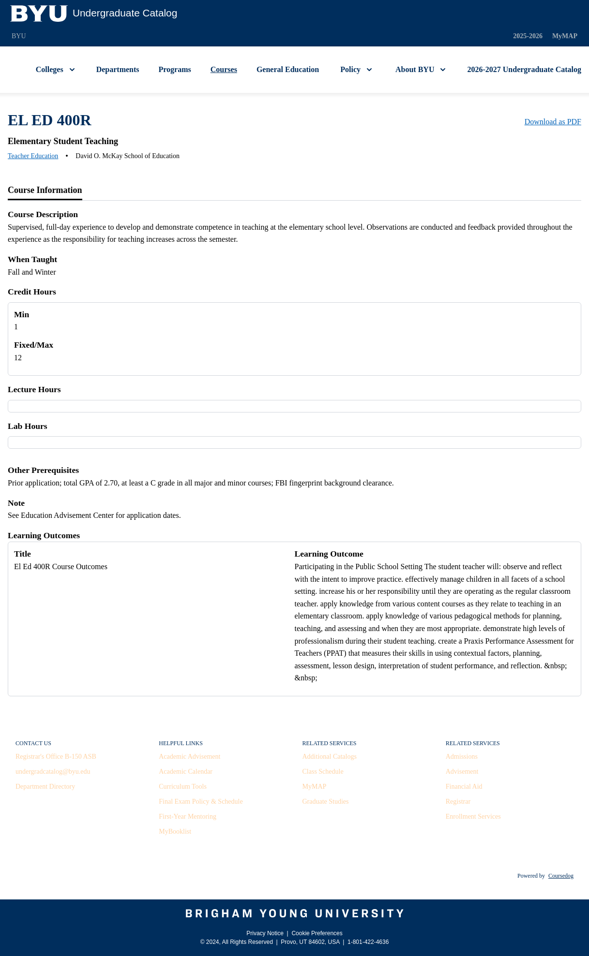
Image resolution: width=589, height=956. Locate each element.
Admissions (462, 756)
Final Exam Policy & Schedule (200, 801)
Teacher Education (33, 156)
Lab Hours (27, 426)
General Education (288, 69)
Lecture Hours (34, 389)
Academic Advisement (189, 756)
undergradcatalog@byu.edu (53, 771)
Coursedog (561, 875)
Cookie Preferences (316, 933)
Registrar (458, 801)
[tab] (45, 190)
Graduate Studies (325, 801)
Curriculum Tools (183, 786)
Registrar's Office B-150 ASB (55, 756)
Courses (224, 69)
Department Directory (45, 786)
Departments (117, 69)
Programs (175, 69)
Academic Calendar (185, 771)
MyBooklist (175, 831)
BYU (19, 36)
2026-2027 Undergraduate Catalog (524, 69)
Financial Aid (464, 786)
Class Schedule (323, 771)
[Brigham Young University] (294, 913)
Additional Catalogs (329, 756)
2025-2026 (528, 36)
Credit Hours (32, 291)
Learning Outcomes (44, 535)
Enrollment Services (473, 816)
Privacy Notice (265, 933)
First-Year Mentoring (187, 816)
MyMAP (564, 36)
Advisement (462, 771)
